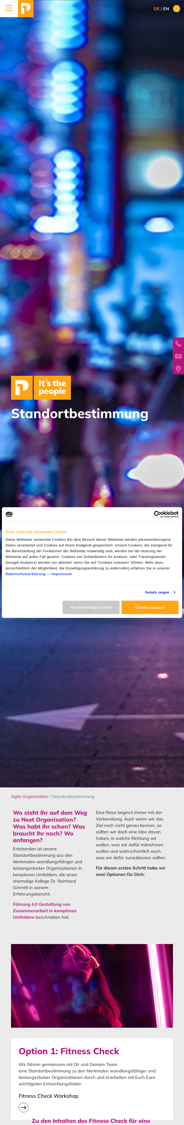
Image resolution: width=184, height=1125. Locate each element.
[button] (9, 8)
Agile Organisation (30, 796)
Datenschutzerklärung (26, 574)
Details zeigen (157, 592)
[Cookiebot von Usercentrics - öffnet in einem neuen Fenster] (157, 514)
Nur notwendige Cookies (91, 607)
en (166, 8)
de (157, 8)
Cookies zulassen (150, 607)
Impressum (62, 574)
